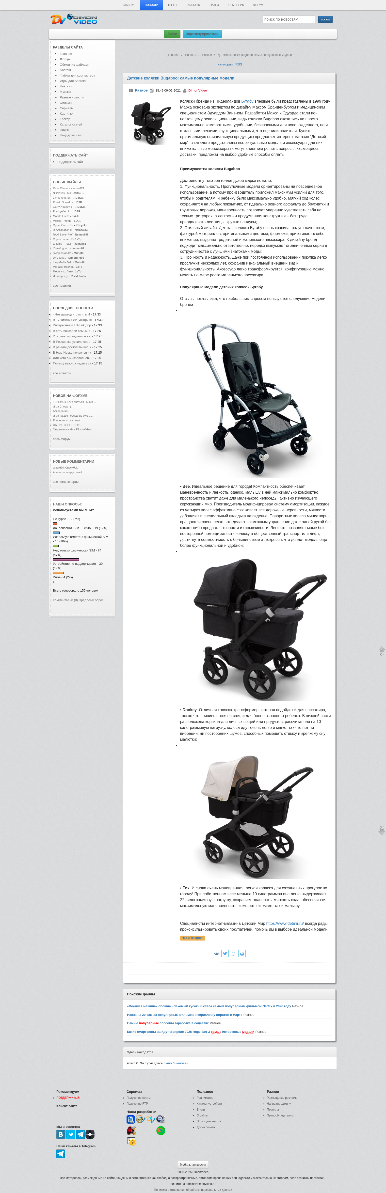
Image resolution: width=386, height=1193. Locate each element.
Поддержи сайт (71, 135)
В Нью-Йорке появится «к (72, 352)
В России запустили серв (71, 342)
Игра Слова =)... (63, 406)
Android (194, 4)
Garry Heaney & (62, 206)
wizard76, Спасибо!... (66, 467)
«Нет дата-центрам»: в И (71, 314)
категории (225, 64)
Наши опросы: (67, 504)
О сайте (202, 1115)
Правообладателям (280, 1115)
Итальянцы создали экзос (72, 336)
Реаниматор (205, 1097)
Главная (129, 4)
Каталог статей (71, 124)
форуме (80, 396)
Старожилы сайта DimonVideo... (73, 429)
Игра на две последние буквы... (73, 415)
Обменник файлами (75, 64)
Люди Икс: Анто (63, 271)
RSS (238, 64)
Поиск (64, 130)
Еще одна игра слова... (67, 420)
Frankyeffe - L (61, 211)
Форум (258, 4)
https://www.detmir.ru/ (285, 923)
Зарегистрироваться (202, 34)
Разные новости (72, 97)
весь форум (61, 439)
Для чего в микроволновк (71, 358)
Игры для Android (73, 81)
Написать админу (279, 1103)
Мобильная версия (193, 1164)
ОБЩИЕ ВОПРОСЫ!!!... (67, 425)
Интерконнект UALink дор (72, 325)
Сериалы (66, 108)
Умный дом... (61, 248)
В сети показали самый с (71, 331)
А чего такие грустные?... (68, 472)
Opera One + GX (63, 225)
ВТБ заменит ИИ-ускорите (72, 320)
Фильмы (66, 103)
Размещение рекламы (282, 1097)
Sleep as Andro (62, 252)
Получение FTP (137, 1103)
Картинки (66, 113)
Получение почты (139, 1097)
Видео (214, 4)
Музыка (65, 92)
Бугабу (247, 101)
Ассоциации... (61, 410)
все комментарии (66, 482)
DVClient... (59, 257)
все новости (62, 373)
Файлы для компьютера (77, 75)
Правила (273, 1109)
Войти (172, 34)
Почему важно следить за (72, 363)
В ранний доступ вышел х (72, 347)
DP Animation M (62, 229)
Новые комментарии (73, 461)
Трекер (173, 4)
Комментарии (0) (65, 600)
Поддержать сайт (70, 155)
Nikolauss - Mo (62, 192)
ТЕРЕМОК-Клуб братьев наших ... (74, 401)
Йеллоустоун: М (63, 276)
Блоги (201, 1109)
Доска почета (206, 1127)
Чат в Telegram (193, 938)
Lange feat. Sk (61, 197)
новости (84, 308)
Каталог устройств (209, 1103)
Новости (151, 4)
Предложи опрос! (91, 600)
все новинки (62, 285)
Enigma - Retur (62, 243)
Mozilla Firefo (61, 216)
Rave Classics (62, 188)
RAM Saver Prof (63, 234)
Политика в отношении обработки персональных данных (193, 1190)
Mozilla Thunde (62, 220)
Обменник (236, 4)
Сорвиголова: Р (63, 239)
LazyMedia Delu (62, 262)
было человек (176, 1063)
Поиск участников (209, 1121)
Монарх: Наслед (63, 266)
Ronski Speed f (62, 202)
